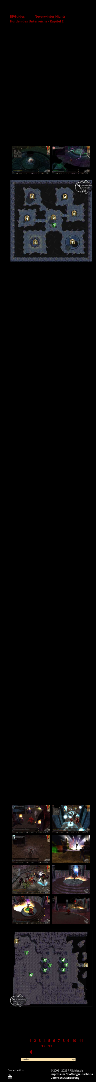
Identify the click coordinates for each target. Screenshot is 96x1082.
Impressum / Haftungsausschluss (72, 1074)
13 (50, 1045)
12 (43, 1045)
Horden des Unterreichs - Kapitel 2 (36, 21)
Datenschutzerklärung (65, 1077)
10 (74, 1040)
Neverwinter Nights (50, 16)
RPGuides (17, 16)
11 (81, 1040)
